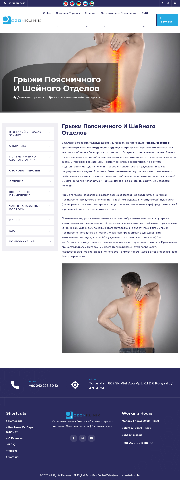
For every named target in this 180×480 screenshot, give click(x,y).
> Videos (11, 450)
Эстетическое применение (119, 13)
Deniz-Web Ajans (107, 475)
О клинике (18, 146)
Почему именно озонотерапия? (22, 158)
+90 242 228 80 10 (43, 386)
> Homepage (14, 421)
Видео (14, 220)
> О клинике (14, 438)
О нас (47, 13)
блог (13, 230)
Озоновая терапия (68, 13)
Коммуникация (22, 241)
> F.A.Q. (11, 444)
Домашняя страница (28, 97)
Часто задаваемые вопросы (25, 208)
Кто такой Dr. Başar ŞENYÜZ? (25, 134)
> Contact (12, 457)
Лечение (90, 13)
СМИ (145, 13)
